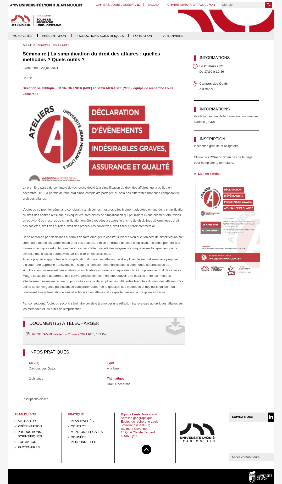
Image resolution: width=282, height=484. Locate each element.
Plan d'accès (82, 421)
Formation (27, 442)
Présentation (30, 426)
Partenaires (29, 447)
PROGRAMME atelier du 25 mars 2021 (59, 334)
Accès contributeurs (246, 457)
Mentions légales (87, 432)
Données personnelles (83, 439)
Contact (78, 426)
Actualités (27, 421)
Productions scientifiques (30, 434)
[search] (242, 5)
